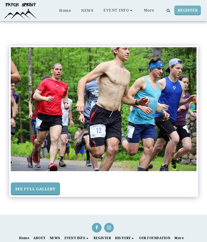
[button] (119, 10)
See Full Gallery (35, 188)
